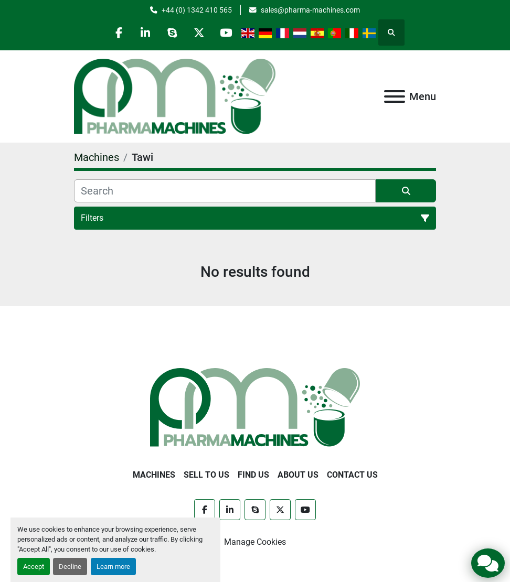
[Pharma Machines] (255, 407)
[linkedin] (145, 32)
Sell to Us (206, 475)
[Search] (225, 190)
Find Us (253, 475)
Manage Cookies (255, 542)
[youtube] (225, 32)
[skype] (172, 32)
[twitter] (199, 32)
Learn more (113, 566)
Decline (70, 566)
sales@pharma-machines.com (310, 10)
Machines (154, 475)
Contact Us (352, 475)
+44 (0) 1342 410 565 (197, 10)
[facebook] (118, 32)
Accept (33, 566)
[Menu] (394, 96)
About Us (298, 475)
